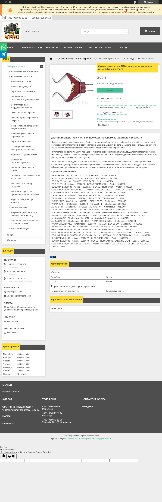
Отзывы (11, 240)
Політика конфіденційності (99, 438)
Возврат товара (73, 47)
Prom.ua (95, 436)
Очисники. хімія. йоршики (23, 112)
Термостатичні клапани (22, 141)
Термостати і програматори (24, 91)
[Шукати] (125, 31)
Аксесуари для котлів (21, 81)
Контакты (52, 47)
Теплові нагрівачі (19, 207)
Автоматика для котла (21, 76)
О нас (121, 47)
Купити (110, 90)
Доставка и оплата (100, 47)
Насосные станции (20, 228)
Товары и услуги (29, 47)
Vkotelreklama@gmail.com (19, 296)
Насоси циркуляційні (21, 86)
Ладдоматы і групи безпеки (24, 154)
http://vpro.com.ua (15, 291)
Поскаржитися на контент (74, 438)
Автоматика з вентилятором (24, 71)
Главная (8, 47)
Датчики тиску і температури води (76, 58)
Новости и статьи (10, 392)
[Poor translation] (11, 456)
